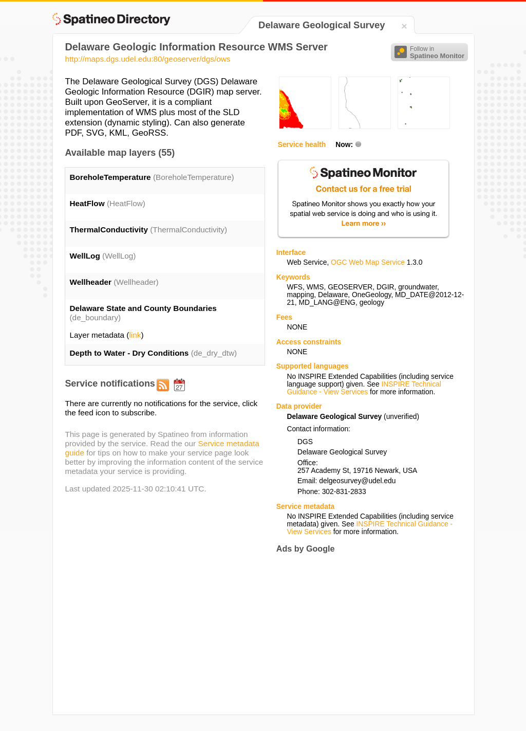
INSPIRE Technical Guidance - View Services (364, 388)
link (135, 335)
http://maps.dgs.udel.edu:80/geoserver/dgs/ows (147, 58)
